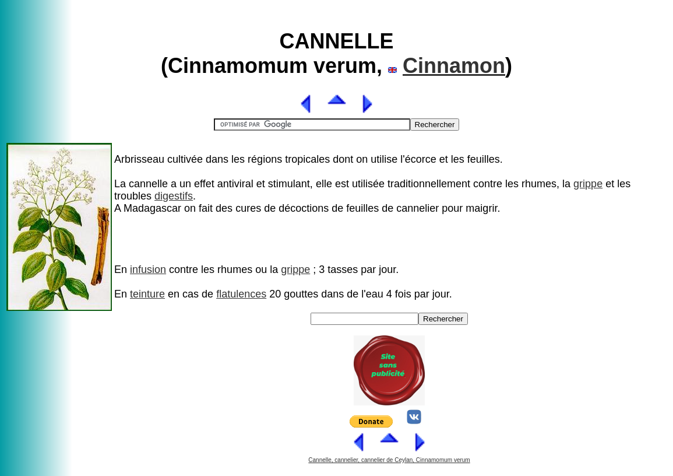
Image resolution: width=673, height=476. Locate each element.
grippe (587, 184)
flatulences (241, 294)
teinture (147, 294)
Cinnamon (454, 66)
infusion (148, 269)
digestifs (173, 196)
